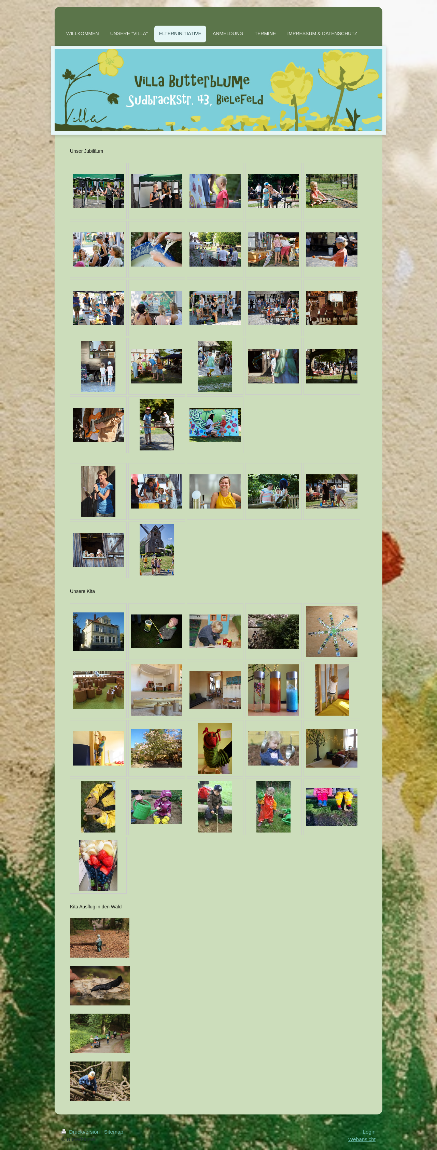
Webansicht (362, 1139)
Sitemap (113, 1132)
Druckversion (81, 1132)
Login (369, 1132)
